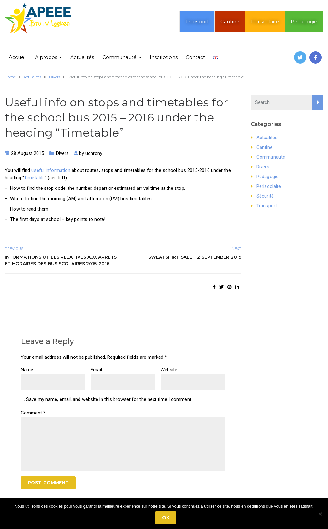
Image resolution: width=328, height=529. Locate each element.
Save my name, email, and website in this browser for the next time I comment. (109, 399)
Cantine (229, 22)
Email (96, 370)
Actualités (82, 57)
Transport (197, 22)
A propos (46, 57)
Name (27, 370)
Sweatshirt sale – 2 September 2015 (194, 257)
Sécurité (265, 196)
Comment (33, 413)
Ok (165, 518)
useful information (50, 170)
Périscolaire (265, 22)
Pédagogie (304, 22)
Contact (195, 57)
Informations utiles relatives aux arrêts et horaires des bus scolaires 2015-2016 (61, 260)
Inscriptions (164, 57)
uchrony (93, 153)
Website (169, 370)
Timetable (34, 178)
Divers (62, 153)
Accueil (18, 57)
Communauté (119, 57)
